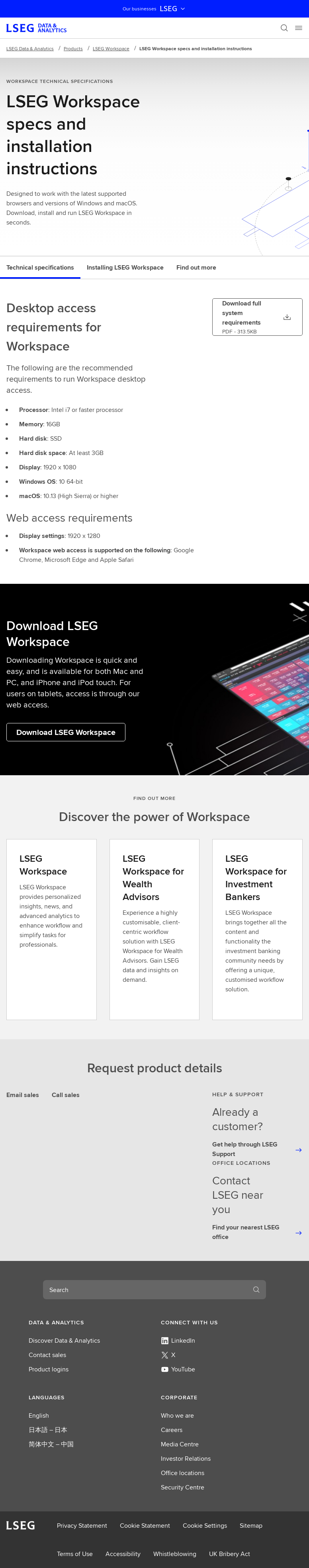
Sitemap (251, 1525)
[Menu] (298, 28)
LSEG (173, 9)
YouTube (178, 1369)
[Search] (284, 28)
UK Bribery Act (229, 1553)
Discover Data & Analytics (64, 1340)
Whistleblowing (174, 1553)
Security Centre (182, 1487)
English (39, 1415)
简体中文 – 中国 (51, 1444)
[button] (88, 1322)
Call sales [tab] (66, 1094)
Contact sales (47, 1354)
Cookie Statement (145, 1525)
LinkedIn (178, 1340)
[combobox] (145, 1289)
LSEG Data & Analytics (30, 48)
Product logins (48, 1369)
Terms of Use (75, 1553)
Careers (171, 1429)
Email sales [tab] (22, 1094)
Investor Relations (186, 1458)
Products (73, 48)
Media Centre (180, 1444)
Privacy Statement (82, 1525)
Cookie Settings (205, 1525)
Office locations (182, 1472)
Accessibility (123, 1553)
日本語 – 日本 (48, 1429)
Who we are (177, 1415)
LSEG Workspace (111, 48)
